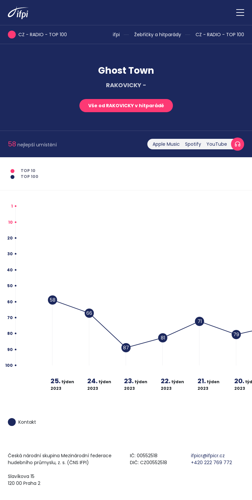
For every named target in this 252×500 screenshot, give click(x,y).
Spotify (193, 144)
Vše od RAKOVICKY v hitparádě (126, 105)
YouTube (216, 144)
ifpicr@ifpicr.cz (208, 455)
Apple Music (166, 144)
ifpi (116, 34)
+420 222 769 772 (211, 462)
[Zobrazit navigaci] (240, 12)
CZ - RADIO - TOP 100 (220, 34)
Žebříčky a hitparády (157, 34)
